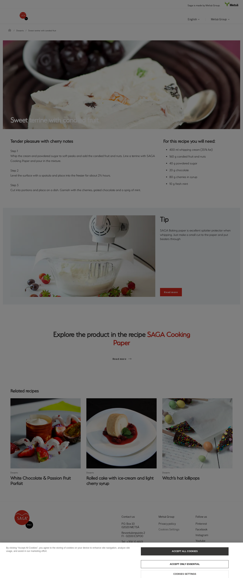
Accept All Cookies (185, 553)
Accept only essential (185, 566)
